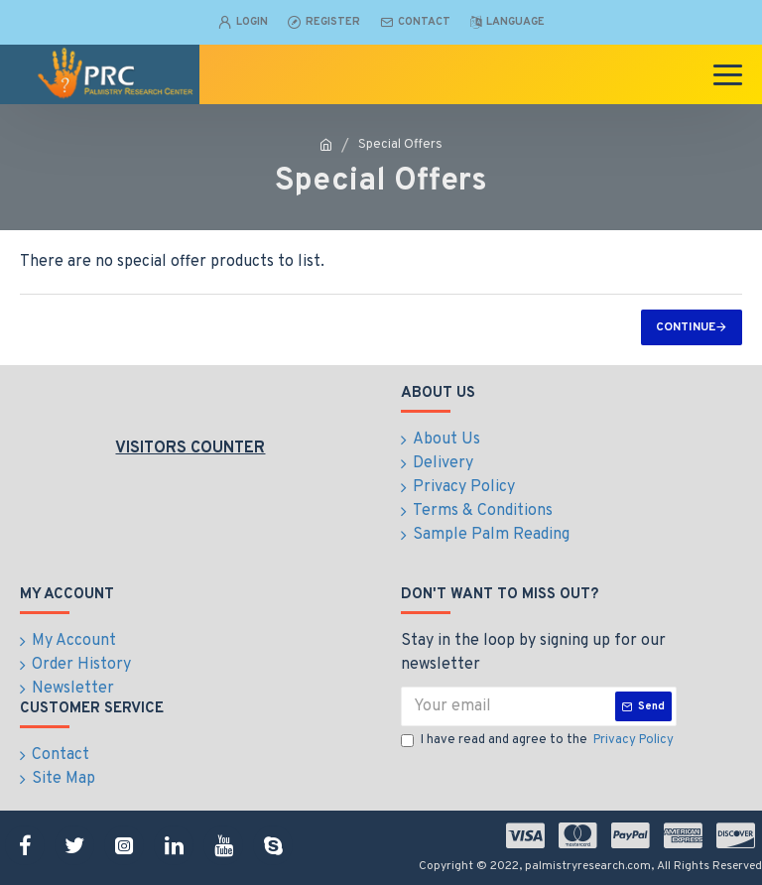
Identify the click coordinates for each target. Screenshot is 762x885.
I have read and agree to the (539, 741)
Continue (685, 327)
